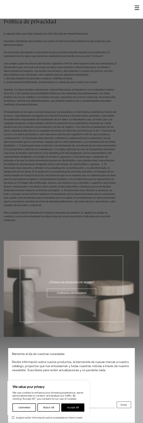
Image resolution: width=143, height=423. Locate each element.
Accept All (73, 407)
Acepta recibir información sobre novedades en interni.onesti (49, 417)
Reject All (48, 407)
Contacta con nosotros (71, 293)
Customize (24, 407)
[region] (48, 398)
